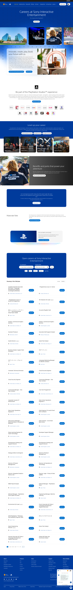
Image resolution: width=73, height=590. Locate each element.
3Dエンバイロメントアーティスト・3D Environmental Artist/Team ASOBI (16, 311)
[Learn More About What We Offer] (39, 176)
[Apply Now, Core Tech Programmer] (62, 392)
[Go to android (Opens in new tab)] (16, 579)
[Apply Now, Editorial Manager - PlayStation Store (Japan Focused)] (31, 496)
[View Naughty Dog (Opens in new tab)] (47, 113)
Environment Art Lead (13, 504)
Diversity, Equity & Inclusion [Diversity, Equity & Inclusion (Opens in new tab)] (36, 566)
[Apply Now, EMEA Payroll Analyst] (31, 486)
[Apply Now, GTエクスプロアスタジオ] (62, 518)
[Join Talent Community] (43, 240)
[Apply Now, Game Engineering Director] (31, 528)
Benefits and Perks (22, 4)
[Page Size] (23, 547)
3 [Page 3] (10, 546)
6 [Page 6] (15, 546)
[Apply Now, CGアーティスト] (62, 352)
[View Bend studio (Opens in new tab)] (11, 107)
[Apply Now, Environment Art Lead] (31, 507)
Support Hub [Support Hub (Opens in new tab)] (51, 560)
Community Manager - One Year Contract (46, 380)
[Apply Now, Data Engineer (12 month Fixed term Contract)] (62, 412)
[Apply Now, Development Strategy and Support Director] (31, 444)
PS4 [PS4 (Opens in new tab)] (20, 562)
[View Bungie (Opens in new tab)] (45, 107)
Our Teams (36, 4)
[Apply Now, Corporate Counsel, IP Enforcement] (31, 402)
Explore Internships (58, 150)
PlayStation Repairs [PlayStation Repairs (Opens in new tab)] (52, 566)
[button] (36, 203)
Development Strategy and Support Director (15, 443)
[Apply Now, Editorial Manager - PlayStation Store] (62, 486)
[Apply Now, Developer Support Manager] (62, 434)
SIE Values (32, 4)
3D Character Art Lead (44, 299)
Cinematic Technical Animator (15, 370)
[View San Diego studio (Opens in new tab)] (25, 113)
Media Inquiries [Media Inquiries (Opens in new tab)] (66, 568)
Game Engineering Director (13, 527)
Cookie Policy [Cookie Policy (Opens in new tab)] (32, 586)
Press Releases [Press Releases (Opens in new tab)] (65, 566)
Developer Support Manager (46, 432)
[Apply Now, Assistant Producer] (31, 333)
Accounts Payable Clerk (45, 310)
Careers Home (16, 4)
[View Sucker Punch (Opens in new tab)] (42, 113)
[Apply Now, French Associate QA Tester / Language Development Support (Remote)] (62, 507)
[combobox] (26, 267)
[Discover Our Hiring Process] (34, 220)
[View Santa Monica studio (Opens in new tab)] (36, 113)
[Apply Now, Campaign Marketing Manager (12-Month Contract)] (62, 362)
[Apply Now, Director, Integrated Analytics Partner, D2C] (31, 475)
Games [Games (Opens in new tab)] (21, 570)
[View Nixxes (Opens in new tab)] (31, 113)
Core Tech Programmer (45, 389)
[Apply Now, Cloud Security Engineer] (62, 372)
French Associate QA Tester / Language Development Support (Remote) (46, 506)
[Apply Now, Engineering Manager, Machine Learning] (62, 496)
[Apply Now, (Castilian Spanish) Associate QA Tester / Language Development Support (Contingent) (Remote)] (31, 290)
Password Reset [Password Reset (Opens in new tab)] (52, 568)
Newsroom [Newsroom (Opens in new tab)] (65, 560)
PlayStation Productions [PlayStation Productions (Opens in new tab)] (8, 566)
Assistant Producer (13, 332)
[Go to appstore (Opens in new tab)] (13, 579)
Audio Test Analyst (43, 341)
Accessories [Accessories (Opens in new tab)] (22, 568)
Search (52, 267)
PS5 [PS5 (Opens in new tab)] (20, 560)
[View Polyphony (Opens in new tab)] (61, 107)
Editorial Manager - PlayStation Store (47, 484)
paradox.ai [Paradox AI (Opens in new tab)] (58, 579)
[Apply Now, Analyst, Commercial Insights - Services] (31, 323)
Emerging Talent (42, 4)
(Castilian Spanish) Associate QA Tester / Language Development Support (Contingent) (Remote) (15, 288)
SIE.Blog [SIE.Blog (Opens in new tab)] (64, 562)
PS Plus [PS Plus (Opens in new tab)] (21, 566)
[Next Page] (18, 547)
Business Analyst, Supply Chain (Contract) (16, 350)
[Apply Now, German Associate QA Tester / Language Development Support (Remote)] (31, 539)
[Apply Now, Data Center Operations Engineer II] (62, 402)
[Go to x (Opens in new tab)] (6, 579)
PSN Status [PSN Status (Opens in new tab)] (51, 564)
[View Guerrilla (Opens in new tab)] (56, 107)
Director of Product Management (44, 453)
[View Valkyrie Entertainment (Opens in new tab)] (17, 107)
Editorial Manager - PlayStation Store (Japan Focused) (16, 494)
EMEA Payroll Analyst (13, 483)
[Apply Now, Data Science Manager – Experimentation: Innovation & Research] (31, 423)
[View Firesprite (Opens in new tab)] (22, 107)
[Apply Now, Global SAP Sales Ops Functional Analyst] (62, 539)
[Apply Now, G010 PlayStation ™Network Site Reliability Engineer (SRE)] (31, 518)
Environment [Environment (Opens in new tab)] (33, 560)
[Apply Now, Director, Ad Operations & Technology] (62, 465)
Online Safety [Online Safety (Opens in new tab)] (33, 564)
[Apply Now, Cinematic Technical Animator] (31, 372)
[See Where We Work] (37, 133)
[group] (27, 36)
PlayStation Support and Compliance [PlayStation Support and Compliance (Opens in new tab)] (45, 586)
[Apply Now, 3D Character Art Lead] (62, 302)
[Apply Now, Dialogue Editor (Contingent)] (31, 455)
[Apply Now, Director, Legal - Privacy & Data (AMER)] (62, 475)
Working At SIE (28, 4)
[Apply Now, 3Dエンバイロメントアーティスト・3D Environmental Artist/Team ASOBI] (31, 313)
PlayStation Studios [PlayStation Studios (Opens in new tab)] (7, 564)
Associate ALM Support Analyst (47, 332)
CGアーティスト (43, 350)
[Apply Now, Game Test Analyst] (62, 528)
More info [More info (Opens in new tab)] (65, 577)
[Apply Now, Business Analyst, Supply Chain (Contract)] (31, 352)
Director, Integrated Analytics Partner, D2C (15, 474)
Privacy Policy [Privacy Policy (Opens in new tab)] (12, 586)
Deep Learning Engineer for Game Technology (15, 433)
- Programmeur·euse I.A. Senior (47, 287)
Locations (54, 4)
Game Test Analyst (43, 526)
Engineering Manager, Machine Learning (47, 494)
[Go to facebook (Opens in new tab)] (4, 579)
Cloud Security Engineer (45, 370)
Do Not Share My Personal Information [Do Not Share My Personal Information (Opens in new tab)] (62, 586)
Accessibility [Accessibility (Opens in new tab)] (33, 562)
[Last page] (20, 547)
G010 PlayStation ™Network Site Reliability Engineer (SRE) (15, 516)
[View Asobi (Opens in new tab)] (33, 107)
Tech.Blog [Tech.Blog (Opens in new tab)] (65, 564)
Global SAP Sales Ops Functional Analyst (44, 537)
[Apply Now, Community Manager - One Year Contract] (62, 381)
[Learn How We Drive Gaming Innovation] (16, 72)
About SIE (5, 560)
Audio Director (12, 341)
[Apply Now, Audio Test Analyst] (62, 342)
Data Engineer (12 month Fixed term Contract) (47, 411)
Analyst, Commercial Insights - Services (16, 322)
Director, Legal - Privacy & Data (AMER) (47, 474)
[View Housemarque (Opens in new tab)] (19, 113)
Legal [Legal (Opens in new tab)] (5, 586)
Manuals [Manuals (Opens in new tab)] (50, 570)
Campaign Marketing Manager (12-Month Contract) (47, 361)
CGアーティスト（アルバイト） (15, 361)
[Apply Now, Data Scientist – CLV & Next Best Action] (62, 423)
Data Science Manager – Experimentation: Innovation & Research (16, 422)
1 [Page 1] (7, 546)
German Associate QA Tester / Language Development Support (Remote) (16, 538)
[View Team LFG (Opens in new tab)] (53, 113)
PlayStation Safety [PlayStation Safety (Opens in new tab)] (52, 562)
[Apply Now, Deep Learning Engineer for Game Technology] (31, 434)
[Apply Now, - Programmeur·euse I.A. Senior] (62, 290)
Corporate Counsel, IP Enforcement (13, 400)
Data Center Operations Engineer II (45, 400)
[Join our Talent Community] (47, 133)
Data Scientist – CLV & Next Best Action (46, 421)
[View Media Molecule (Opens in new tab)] (50, 107)
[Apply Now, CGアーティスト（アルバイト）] (31, 362)
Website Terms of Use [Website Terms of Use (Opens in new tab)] (22, 586)
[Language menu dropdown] (68, 4)
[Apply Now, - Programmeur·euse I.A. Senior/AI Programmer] (31, 302)
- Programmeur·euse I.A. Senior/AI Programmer (14, 300)
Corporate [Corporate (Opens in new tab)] (5, 568)
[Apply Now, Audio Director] (31, 342)
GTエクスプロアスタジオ (45, 516)
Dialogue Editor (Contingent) (15, 453)
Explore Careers (8, 150)
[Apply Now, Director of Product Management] (62, 455)
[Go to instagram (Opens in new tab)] (9, 579)
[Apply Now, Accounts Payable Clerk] (62, 313)
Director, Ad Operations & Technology (45, 463)
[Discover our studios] (36, 102)
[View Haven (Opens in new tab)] (39, 107)
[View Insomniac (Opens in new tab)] (28, 107)
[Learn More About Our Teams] (27, 133)
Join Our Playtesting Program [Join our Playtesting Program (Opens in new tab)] (9, 580)
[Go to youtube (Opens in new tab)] (11, 579)
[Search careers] (36, 22)
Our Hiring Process (48, 4)
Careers (5, 562)
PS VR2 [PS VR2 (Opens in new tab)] (21, 564)
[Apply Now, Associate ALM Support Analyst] (62, 333)
